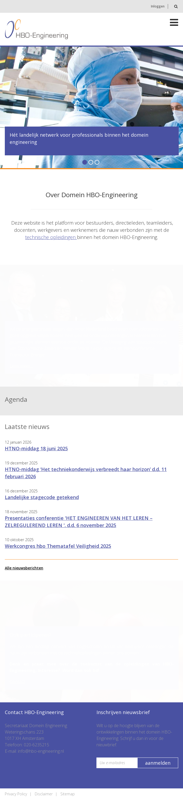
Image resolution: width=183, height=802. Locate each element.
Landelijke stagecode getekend (42, 497)
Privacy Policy (16, 793)
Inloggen (158, 6)
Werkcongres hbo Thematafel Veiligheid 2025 (58, 546)
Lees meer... (21, 366)
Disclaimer (44, 793)
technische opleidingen (51, 237)
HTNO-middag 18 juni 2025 (36, 448)
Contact (17, 681)
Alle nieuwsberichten (24, 567)
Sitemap (67, 793)
